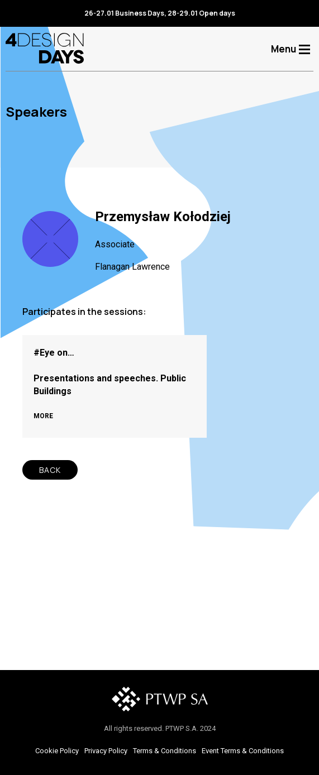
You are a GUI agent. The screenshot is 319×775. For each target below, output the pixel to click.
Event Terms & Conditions (243, 751)
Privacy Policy (105, 751)
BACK (50, 470)
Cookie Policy (57, 751)
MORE (43, 416)
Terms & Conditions (164, 751)
